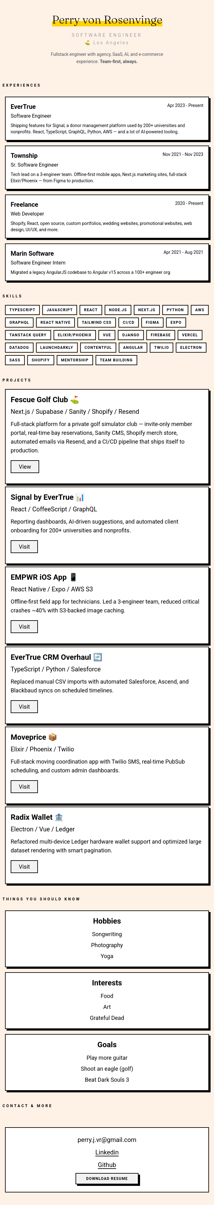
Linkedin (106, 1152)
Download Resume (107, 1178)
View (25, 466)
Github (107, 1165)
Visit (24, 546)
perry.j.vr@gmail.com (107, 1140)
